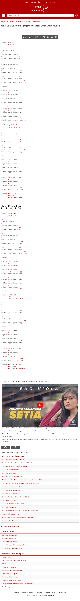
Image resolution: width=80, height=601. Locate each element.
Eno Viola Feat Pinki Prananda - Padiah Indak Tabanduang (20, 510)
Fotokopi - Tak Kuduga (9, 567)
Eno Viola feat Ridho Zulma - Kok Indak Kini (15, 497)
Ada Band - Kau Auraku (9, 564)
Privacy (31, 592)
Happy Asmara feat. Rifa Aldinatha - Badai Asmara (17, 583)
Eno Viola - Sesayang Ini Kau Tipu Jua (13, 459)
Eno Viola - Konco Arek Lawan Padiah (13, 456)
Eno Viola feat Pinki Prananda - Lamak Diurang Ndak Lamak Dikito (22, 480)
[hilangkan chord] (44, 37)
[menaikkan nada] (31, 37)
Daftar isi (52, 2)
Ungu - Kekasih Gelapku (9, 574)
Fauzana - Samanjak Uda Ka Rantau (13, 580)
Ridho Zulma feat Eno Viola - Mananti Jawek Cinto (17, 517)
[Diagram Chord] (48, 37)
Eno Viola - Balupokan (9, 473)
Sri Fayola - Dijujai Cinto (9, 535)
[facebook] (5, 447)
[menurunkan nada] (25, 37)
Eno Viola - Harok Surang (9, 493)
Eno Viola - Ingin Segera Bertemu (12, 476)
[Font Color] (56, 37)
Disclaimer (39, 592)
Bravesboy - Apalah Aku (9, 542)
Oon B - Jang (6, 587)
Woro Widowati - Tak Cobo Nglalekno (14, 545)
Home (26, 2)
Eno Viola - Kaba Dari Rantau (11, 470)
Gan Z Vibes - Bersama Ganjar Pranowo (14, 560)
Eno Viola (10, 21)
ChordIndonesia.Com (48, 595)
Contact (24, 592)
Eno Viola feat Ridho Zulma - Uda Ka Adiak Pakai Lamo (18, 463)
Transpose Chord (36, 2)
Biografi (47, 592)
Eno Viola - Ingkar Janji (9, 507)
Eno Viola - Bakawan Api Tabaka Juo (13, 504)
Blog (53, 592)
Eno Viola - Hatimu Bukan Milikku (12, 487)
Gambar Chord (62, 592)
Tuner (45, 2)
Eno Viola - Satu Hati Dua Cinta (11, 490)
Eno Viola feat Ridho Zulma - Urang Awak (14, 466)
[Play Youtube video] (40, 405)
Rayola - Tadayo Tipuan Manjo (11, 514)
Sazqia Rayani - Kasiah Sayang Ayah (13, 570)
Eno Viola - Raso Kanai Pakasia (11, 521)
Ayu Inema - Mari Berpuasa (10, 577)
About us (16, 592)
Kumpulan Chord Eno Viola (11, 526)
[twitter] (15, 447)
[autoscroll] (38, 37)
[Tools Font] (52, 37)
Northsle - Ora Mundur (9, 538)
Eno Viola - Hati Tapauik (9, 500)
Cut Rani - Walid (7, 557)
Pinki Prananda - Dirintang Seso (12, 548)
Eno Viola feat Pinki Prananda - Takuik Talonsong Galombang (21, 483)
